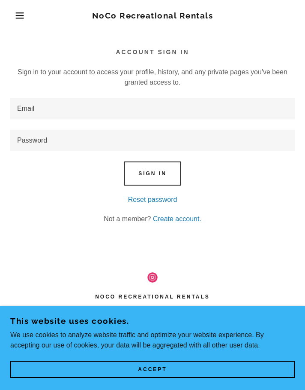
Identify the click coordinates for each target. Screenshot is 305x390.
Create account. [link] (177, 218)
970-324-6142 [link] (152, 326)
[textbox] (152, 108)
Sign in (152, 174)
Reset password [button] (152, 199)
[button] (20, 15)
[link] (152, 16)
